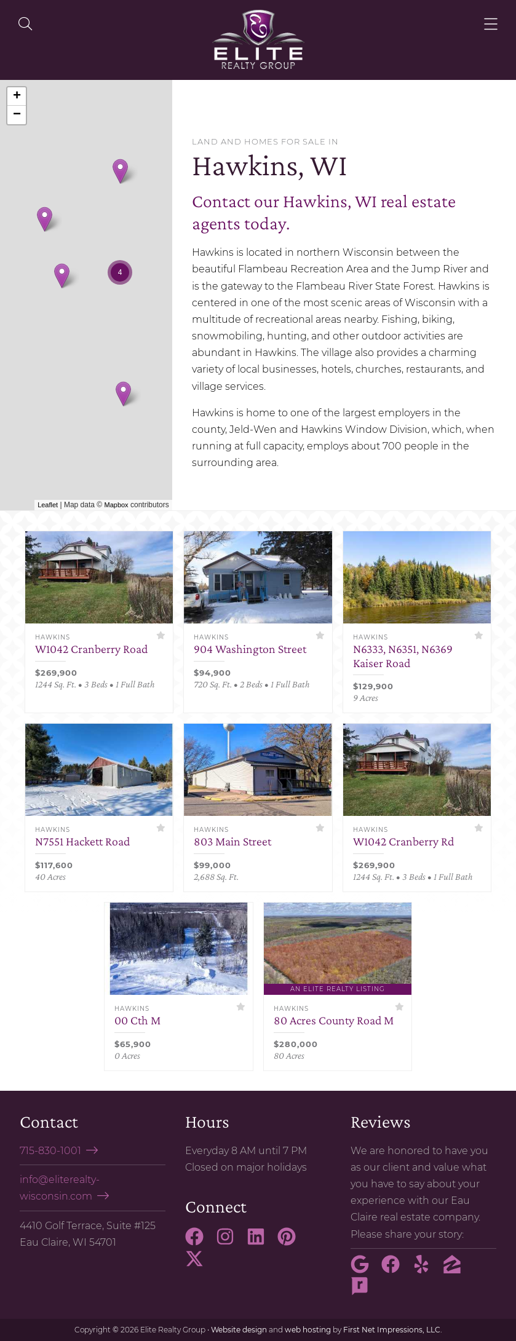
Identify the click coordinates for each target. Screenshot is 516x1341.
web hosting (308, 1329)
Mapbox (116, 504)
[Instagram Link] (230, 1242)
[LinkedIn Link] (261, 1242)
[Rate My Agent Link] (365, 1292)
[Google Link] (365, 1269)
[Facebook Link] (199, 1242)
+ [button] (17, 96)
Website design (239, 1329)
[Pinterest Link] (291, 1242)
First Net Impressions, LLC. (392, 1329)
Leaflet (48, 504)
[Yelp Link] (426, 1269)
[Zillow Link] (457, 1269)
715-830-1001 (50, 1151)
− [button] (17, 115)
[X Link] (199, 1264)
